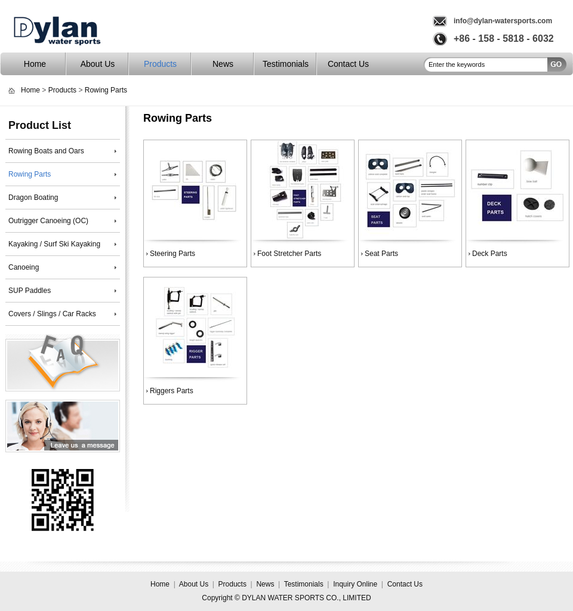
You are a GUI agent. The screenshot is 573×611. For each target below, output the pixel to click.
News (222, 64)
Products (160, 64)
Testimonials (286, 64)
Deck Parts (489, 253)
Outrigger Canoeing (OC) (48, 221)
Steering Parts (172, 253)
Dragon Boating (33, 197)
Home (35, 64)
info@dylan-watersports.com (503, 21)
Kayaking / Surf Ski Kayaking (54, 244)
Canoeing (23, 267)
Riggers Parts (171, 391)
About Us (98, 64)
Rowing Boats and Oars (46, 151)
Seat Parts (381, 253)
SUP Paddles (29, 290)
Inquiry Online (355, 584)
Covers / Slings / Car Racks (52, 314)
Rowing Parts (106, 90)
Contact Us (348, 64)
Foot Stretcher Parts (289, 253)
